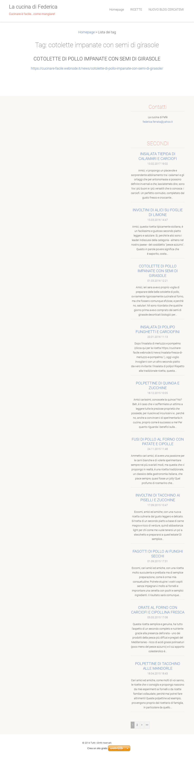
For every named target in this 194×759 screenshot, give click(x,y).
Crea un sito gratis (97, 748)
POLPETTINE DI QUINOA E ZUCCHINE (157, 385)
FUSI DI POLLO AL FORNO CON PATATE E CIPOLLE (158, 441)
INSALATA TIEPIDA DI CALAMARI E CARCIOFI (157, 156)
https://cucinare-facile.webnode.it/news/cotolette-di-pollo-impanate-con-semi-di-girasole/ (97, 68)
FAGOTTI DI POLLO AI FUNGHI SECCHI (158, 553)
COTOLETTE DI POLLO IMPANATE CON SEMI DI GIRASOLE (97, 59)
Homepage (86, 32)
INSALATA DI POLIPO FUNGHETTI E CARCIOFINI (158, 329)
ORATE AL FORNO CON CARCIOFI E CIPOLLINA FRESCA (157, 609)
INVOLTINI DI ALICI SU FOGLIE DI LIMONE (158, 212)
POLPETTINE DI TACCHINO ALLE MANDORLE (157, 666)
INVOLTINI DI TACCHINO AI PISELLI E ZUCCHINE (157, 497)
